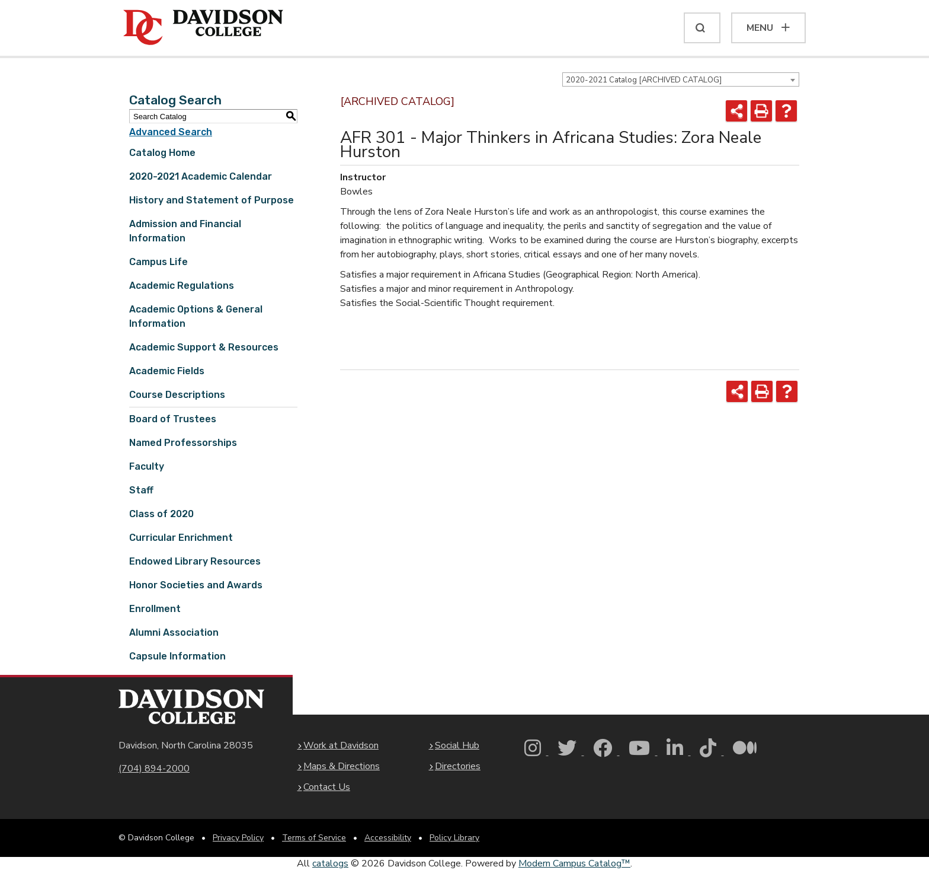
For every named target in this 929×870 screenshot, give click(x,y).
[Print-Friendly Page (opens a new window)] (761, 111)
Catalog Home (162, 152)
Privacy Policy (238, 837)
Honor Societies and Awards (195, 585)
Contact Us (326, 786)
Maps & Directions (341, 766)
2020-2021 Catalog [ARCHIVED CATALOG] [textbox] (644, 80)
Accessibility (387, 837)
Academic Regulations (181, 285)
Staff (141, 490)
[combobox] (680, 79)
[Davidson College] (203, 27)
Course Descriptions (177, 394)
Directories (457, 766)
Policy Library (454, 837)
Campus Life (158, 261)
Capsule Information (177, 656)
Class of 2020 (161, 514)
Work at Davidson (341, 745)
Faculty (146, 466)
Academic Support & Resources (203, 347)
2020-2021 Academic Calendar (200, 176)
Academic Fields (166, 371)
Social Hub (457, 745)
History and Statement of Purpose (211, 200)
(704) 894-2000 (154, 768)
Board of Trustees (172, 419)
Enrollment (155, 608)
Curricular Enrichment (181, 537)
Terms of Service (314, 837)
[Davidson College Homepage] (191, 706)
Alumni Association (174, 632)
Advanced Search (170, 132)
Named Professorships (183, 442)
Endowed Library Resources (195, 561)
